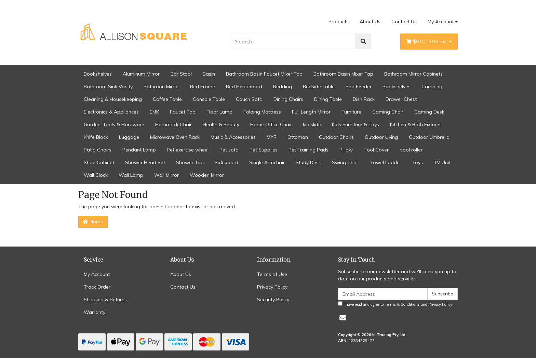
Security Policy (273, 299)
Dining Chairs (288, 99)
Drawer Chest (401, 99)
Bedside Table (319, 86)
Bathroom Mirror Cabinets (413, 74)
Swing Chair (345, 162)
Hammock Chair (173, 124)
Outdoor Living (381, 137)
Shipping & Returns (105, 299)
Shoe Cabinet (99, 162)
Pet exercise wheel (188, 150)
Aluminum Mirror (141, 74)
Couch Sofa (249, 99)
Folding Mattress (262, 112)
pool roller (411, 150)
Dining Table (328, 99)
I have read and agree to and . (395, 304)
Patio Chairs (97, 150)
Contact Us (404, 21)
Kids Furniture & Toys (355, 124)
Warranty (94, 312)
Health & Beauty (221, 124)
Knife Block (96, 137)
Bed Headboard (244, 86)
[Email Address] (383, 294)
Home (93, 221)
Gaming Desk (429, 112)
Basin (209, 74)
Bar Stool (181, 74)
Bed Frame (202, 86)
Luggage (129, 137)
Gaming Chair (387, 112)
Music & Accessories (233, 137)
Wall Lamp (131, 175)
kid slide (312, 124)
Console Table (209, 99)
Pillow (346, 150)
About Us (370, 21)
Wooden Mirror (207, 175)
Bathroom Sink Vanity (108, 86)
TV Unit (442, 162)
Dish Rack (364, 99)
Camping (431, 86)
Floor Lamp (219, 112)
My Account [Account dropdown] (441, 21)
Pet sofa (229, 150)
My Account (97, 274)
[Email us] (342, 318)
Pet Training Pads (309, 150)
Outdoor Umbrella (429, 137)
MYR (272, 137)
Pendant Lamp (139, 150)
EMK (154, 112)
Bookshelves (98, 74)
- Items (427, 41)
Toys (417, 162)
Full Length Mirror (311, 112)
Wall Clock (96, 175)
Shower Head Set (145, 162)
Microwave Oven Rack (175, 137)
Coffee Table (167, 99)
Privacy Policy (272, 287)
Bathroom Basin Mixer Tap (343, 74)
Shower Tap (190, 162)
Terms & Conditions (402, 304)
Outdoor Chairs (336, 137)
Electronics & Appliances (111, 112)
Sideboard (226, 162)
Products (339, 21)
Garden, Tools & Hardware (114, 124)
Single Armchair (267, 162)
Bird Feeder (359, 86)
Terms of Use (272, 274)
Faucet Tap (183, 112)
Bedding (282, 86)
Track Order (97, 287)
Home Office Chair (271, 124)
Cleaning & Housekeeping (113, 99)
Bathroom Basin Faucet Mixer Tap (264, 74)
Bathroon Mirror (161, 86)
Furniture (351, 112)
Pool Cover (376, 150)
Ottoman (297, 137)
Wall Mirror (166, 175)
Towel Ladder (385, 162)
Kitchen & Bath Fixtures (416, 124)
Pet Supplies (264, 150)
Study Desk (308, 162)
